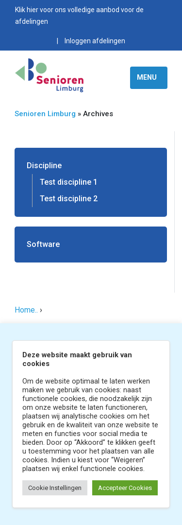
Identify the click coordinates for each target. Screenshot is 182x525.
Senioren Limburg (45, 113)
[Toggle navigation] (148, 78)
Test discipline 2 (69, 198)
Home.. (26, 310)
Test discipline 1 (69, 182)
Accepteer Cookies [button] (125, 487)
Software (43, 244)
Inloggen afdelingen (95, 41)
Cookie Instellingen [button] (55, 487)
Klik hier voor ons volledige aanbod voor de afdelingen (79, 15)
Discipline (44, 165)
